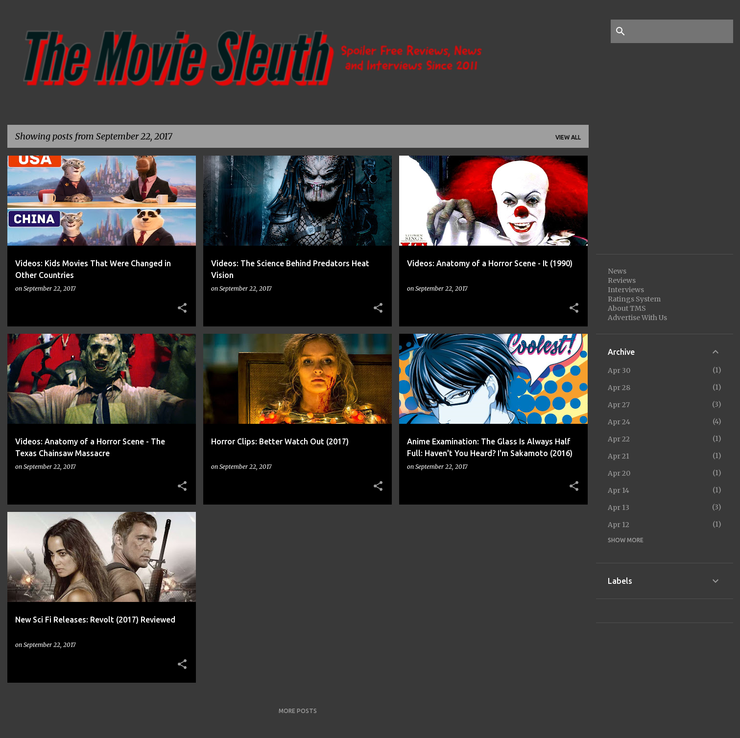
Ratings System (634, 299)
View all (568, 137)
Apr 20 (619, 473)
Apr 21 (618, 456)
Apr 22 (619, 439)
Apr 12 (618, 524)
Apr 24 (619, 421)
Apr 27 (619, 404)
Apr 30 (619, 370)
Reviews (622, 280)
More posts (298, 711)
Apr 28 (619, 387)
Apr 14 (618, 490)
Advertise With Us (637, 317)
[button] (182, 308)
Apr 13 (618, 507)
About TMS (627, 308)
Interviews (626, 289)
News (617, 271)
